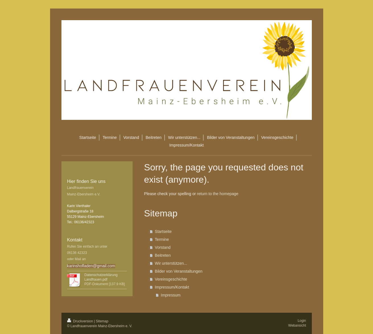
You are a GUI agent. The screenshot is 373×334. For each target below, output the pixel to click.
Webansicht (297, 325)
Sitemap (102, 321)
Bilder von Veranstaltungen (178, 271)
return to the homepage (217, 193)
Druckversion (80, 321)
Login (302, 321)
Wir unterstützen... (171, 263)
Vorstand (162, 247)
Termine (162, 239)
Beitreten (163, 255)
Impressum (170, 295)
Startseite (163, 231)
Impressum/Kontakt (172, 287)
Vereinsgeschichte (171, 279)
